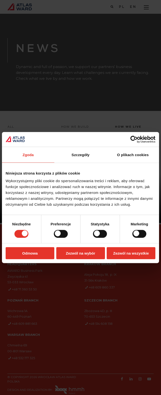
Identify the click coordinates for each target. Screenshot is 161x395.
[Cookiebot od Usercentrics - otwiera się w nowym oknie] (134, 139)
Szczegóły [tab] (80, 154)
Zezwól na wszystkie (131, 253)
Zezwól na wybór (80, 253)
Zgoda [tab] (28, 154)
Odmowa (30, 253)
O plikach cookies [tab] (133, 154)
